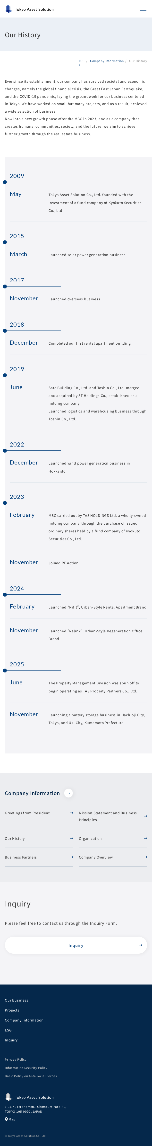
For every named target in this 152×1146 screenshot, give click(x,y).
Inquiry (76, 948)
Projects (12, 1010)
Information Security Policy (26, 1067)
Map (10, 1119)
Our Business (16, 1000)
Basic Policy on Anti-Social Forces (31, 1076)
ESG (8, 1030)
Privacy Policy (15, 1059)
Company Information (39, 793)
